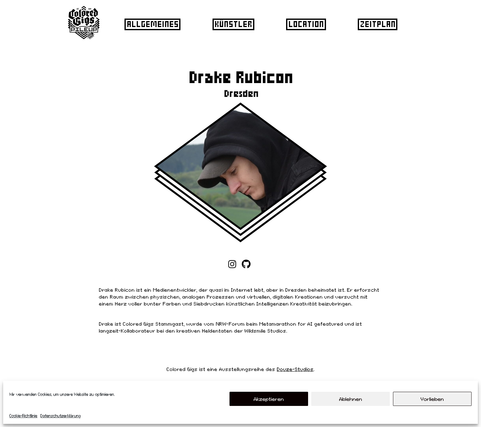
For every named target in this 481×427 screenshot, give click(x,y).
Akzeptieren (269, 399)
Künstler (233, 23)
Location (305, 23)
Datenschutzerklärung (61, 415)
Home (233, 260)
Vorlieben (432, 399)
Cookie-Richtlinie (23, 415)
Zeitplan (377, 23)
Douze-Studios (295, 369)
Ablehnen (350, 399)
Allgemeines (152, 23)
